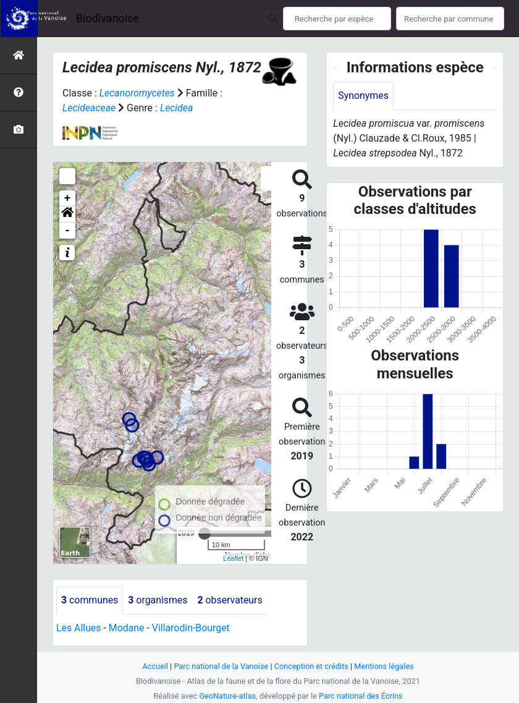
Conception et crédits (311, 666)
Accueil (154, 666)
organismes (158, 600)
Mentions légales (385, 666)
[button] (67, 215)
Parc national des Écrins (361, 696)
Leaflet (233, 558)
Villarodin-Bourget (192, 628)
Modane (127, 628)
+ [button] (67, 198)
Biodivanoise (107, 18)
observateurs (231, 600)
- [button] (67, 230)
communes (90, 600)
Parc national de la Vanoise (220, 666)
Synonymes (363, 95)
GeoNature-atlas (227, 696)
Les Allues (78, 628)
